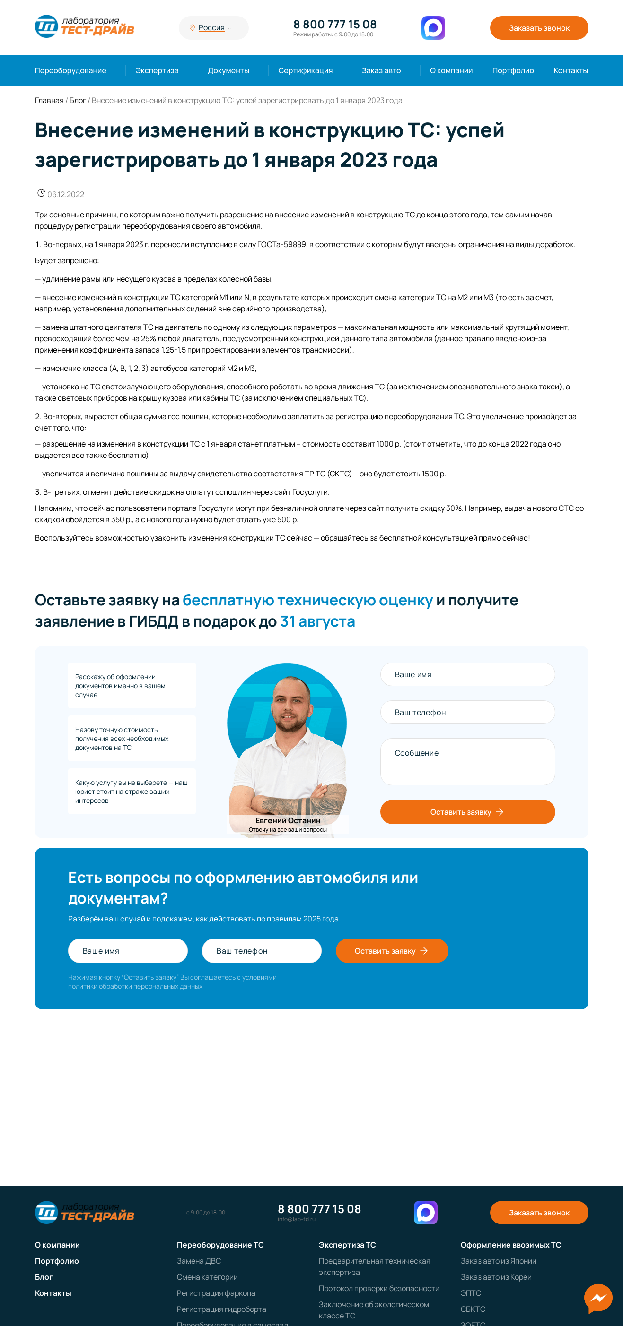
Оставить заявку (467, 812)
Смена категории (207, 1277)
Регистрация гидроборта (221, 1309)
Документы (228, 70)
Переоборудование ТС (220, 1245)
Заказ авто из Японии (498, 1261)
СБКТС (473, 1309)
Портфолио (513, 70)
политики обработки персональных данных (135, 986)
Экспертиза (156, 70)
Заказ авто (381, 70)
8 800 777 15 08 (335, 24)
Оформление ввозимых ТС (511, 1245)
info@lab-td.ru (297, 1219)
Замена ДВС (199, 1261)
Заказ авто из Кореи (496, 1277)
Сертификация (306, 70)
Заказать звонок (539, 28)
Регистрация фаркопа (216, 1293)
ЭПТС (471, 1293)
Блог (44, 1277)
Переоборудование (70, 70)
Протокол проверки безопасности (379, 1288)
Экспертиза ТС (347, 1245)
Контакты (571, 70)
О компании (451, 70)
